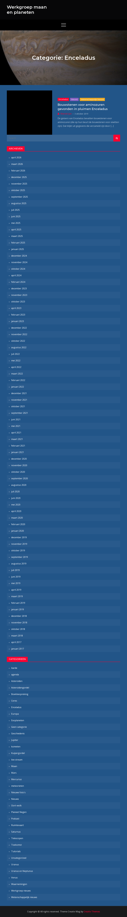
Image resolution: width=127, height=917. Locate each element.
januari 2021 (17, 452)
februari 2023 (18, 314)
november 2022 (19, 334)
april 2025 (16, 229)
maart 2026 (17, 164)
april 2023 (16, 308)
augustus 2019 (18, 563)
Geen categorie (19, 726)
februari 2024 (18, 281)
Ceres (14, 700)
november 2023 (19, 295)
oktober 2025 (18, 190)
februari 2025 (18, 242)
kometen (15, 746)
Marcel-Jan (66, 113)
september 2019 (19, 557)
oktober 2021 (18, 406)
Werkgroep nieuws (21, 890)
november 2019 (19, 543)
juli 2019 (15, 570)
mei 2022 (15, 360)
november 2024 (19, 262)
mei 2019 (15, 583)
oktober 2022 (18, 340)
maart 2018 (17, 635)
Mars (14, 772)
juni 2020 (15, 498)
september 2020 (19, 478)
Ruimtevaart (17, 825)
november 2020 (19, 465)
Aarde (14, 667)
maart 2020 (17, 517)
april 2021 (16, 432)
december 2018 (19, 615)
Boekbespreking (19, 694)
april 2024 (16, 275)
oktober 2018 (18, 629)
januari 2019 (17, 609)
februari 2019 (18, 602)
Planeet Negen (18, 812)
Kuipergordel (18, 753)
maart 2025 (17, 236)
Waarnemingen (19, 884)
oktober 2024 (18, 268)
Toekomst (16, 844)
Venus (14, 877)
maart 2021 (17, 439)
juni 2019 (15, 576)
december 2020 (19, 458)
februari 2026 (18, 170)
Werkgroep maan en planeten (27, 9)
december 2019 (19, 537)
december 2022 (19, 327)
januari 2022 (17, 386)
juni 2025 (15, 216)
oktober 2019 (18, 550)
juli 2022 (15, 353)
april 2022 (16, 367)
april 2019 (16, 589)
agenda (15, 674)
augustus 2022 (18, 347)
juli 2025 (15, 209)
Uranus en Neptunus (22, 871)
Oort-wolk (16, 805)
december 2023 (19, 288)
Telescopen (17, 838)
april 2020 (16, 511)
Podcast (15, 818)
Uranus (15, 864)
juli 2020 (15, 491)
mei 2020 (15, 504)
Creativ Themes (92, 911)
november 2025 (19, 183)
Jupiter (14, 740)
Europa (15, 713)
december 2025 (19, 177)
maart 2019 (17, 596)
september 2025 (19, 196)
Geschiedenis (18, 733)
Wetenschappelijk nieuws (92, 99)
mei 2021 (15, 426)
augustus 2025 (18, 203)
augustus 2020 (18, 484)
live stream (16, 759)
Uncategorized (18, 857)
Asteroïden (16, 681)
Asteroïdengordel (20, 687)
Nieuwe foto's (18, 792)
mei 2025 (15, 222)
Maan (14, 766)
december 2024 (19, 255)
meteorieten (17, 785)
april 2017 (16, 642)
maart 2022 (17, 373)
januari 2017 (17, 648)
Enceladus (63, 99)
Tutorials (16, 851)
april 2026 (16, 157)
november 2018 (19, 622)
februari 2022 (18, 380)
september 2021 (19, 412)
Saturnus (16, 831)
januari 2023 (17, 321)
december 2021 (19, 393)
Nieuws (74, 99)
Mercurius (16, 779)
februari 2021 (18, 445)
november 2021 (19, 399)
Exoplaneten (17, 720)
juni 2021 (15, 419)
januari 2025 (17, 249)
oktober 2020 (18, 471)
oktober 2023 (18, 301)
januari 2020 (17, 530)
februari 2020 (18, 524)
